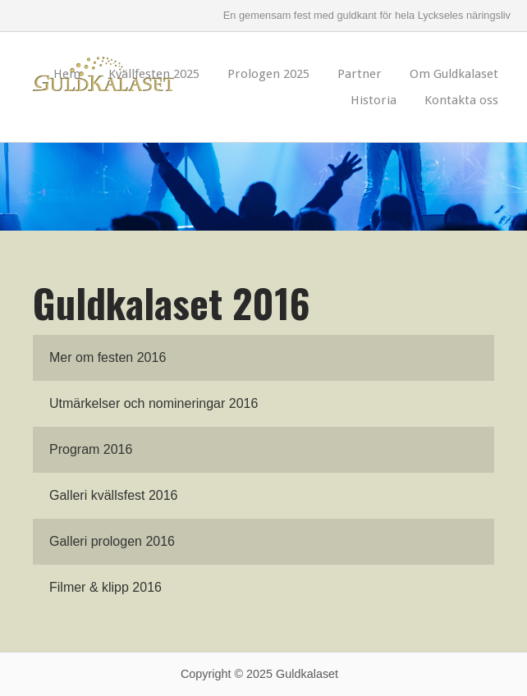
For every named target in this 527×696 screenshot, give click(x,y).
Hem (66, 73)
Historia (373, 100)
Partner (359, 73)
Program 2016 (90, 449)
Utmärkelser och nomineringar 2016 (153, 403)
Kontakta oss (461, 100)
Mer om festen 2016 (107, 357)
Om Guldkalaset (454, 73)
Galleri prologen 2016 (112, 541)
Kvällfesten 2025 (153, 73)
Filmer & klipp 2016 (105, 587)
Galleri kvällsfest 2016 (113, 495)
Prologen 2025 (268, 73)
